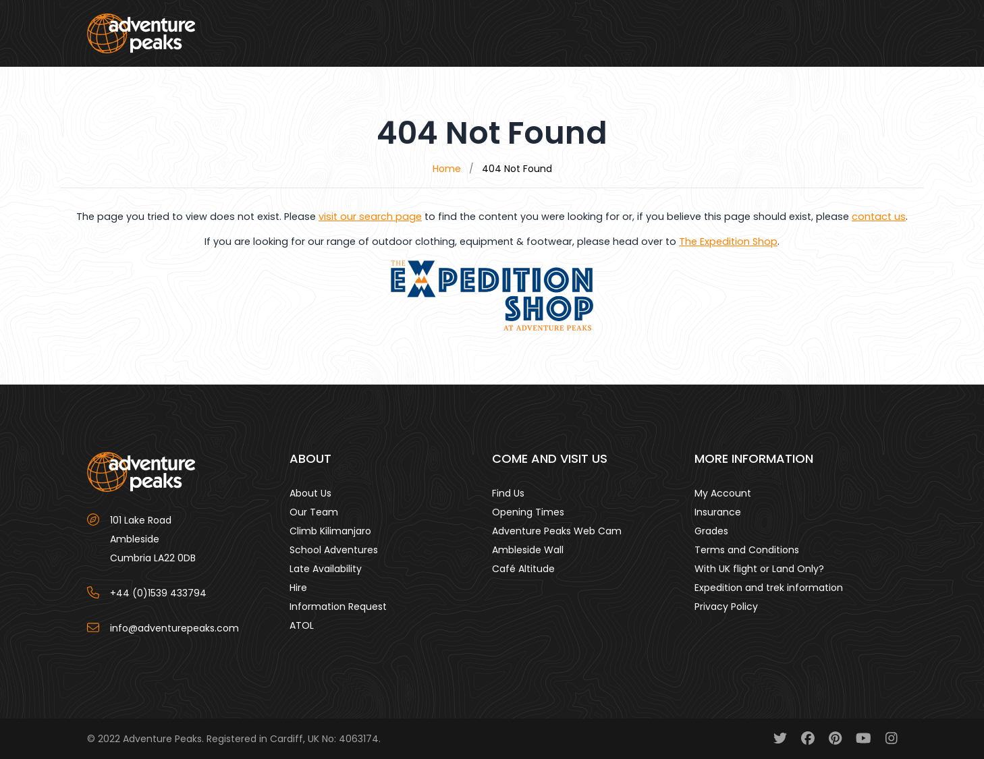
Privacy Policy (726, 606)
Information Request (338, 606)
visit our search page (370, 216)
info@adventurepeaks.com (174, 628)
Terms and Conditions (746, 550)
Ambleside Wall (528, 550)
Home (447, 168)
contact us (879, 216)
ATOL (302, 625)
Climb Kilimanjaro (330, 531)
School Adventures (334, 550)
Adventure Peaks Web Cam (557, 531)
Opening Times (528, 512)
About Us (310, 493)
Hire (298, 587)
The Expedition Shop (728, 241)
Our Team (314, 512)
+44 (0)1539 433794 (158, 593)
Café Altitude (523, 568)
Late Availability (326, 568)
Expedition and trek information (768, 587)
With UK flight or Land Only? (759, 568)
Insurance (717, 512)
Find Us (508, 493)
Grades (711, 531)
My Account (722, 493)
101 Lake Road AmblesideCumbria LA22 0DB (153, 539)
